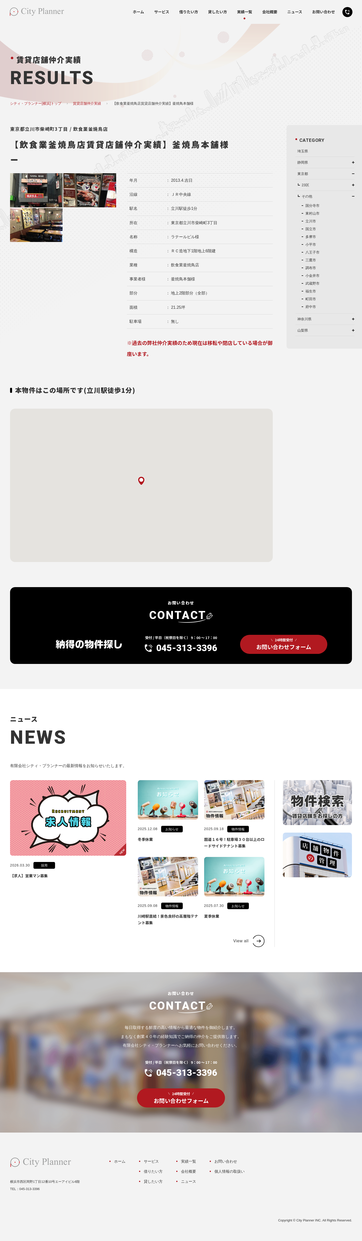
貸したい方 (217, 12)
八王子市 (312, 252)
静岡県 (302, 162)
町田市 (310, 299)
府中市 (310, 307)
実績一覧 (244, 12)
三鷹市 (310, 260)
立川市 (310, 221)
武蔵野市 (312, 283)
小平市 (310, 244)
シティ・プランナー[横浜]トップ (35, 103)
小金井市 (312, 276)
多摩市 (310, 237)
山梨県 (302, 330)
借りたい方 (188, 12)
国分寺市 (312, 206)
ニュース (294, 12)
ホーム (138, 12)
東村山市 (312, 213)
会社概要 (269, 12)
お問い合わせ (323, 12)
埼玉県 (302, 151)
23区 (305, 185)
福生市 (310, 291)
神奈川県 (304, 319)
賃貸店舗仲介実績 (87, 103)
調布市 (310, 268)
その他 (307, 196)
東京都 (302, 174)
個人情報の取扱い (229, 1171)
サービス (161, 12)
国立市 (310, 229)
